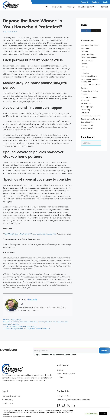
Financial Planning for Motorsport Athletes (20, 322)
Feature (84, 64)
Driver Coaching (87, 54)
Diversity (84, 51)
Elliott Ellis (32, 299)
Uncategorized (87, 125)
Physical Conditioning (89, 91)
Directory (70, 7)
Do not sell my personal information (17, 416)
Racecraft (85, 100)
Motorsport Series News (90, 85)
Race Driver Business (13, 320)
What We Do (57, 7)
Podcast (84, 94)
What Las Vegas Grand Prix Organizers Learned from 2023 (26, 328)
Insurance (54, 322)
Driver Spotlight (87, 60)
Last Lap (84, 67)
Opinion (84, 88)
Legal (83, 70)
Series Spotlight (87, 106)
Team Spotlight (87, 122)
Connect (104, 7)
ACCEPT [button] (103, 413)
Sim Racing (85, 109)
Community (85, 48)
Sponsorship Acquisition (90, 116)
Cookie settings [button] (92, 413)
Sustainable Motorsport (90, 119)
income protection (43, 322)
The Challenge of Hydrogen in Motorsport (20, 326)
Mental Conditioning (89, 76)
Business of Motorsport (90, 45)
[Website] (22, 304)
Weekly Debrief (87, 128)
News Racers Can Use (87, 7)
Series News (86, 103)
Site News (85, 113)
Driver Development (89, 57)
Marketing (85, 73)
